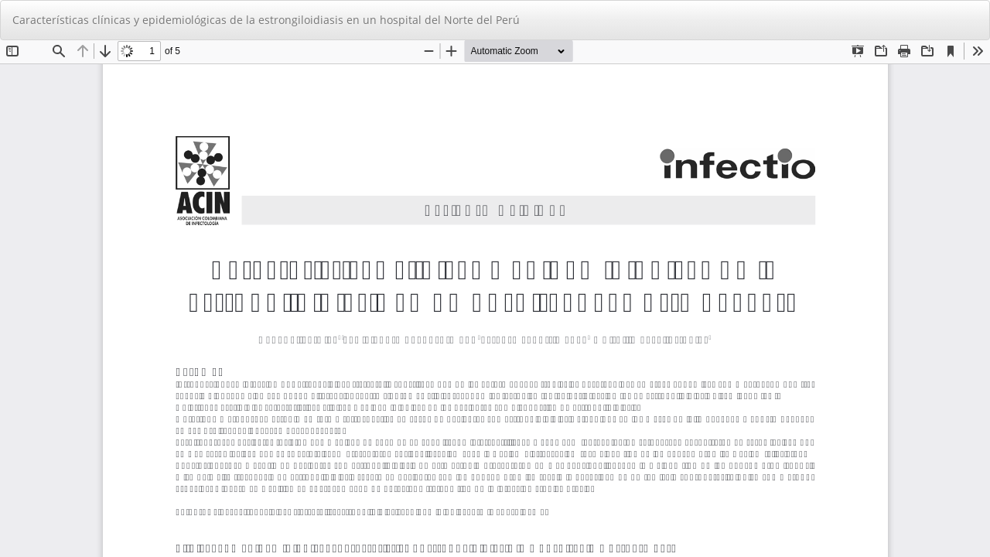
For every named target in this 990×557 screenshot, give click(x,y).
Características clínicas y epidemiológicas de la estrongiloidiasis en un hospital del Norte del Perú (266, 19)
